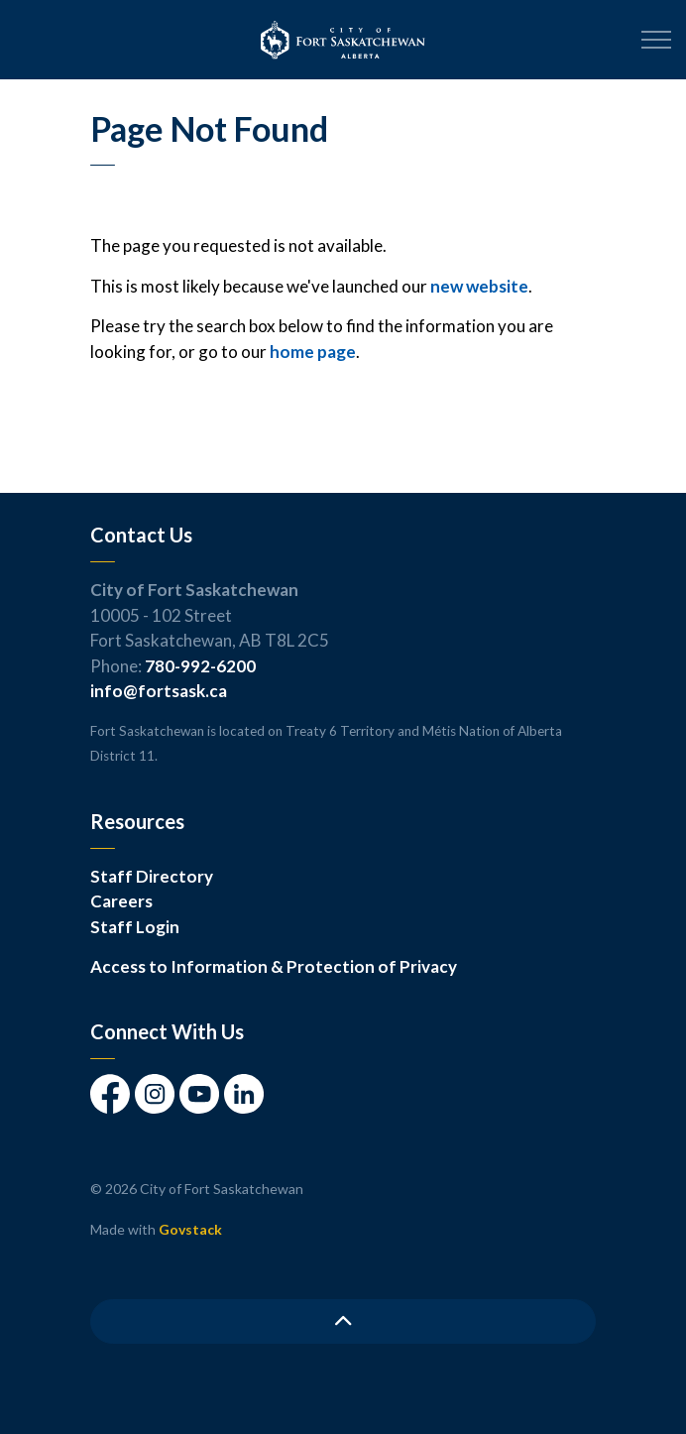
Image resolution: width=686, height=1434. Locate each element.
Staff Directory (151, 876)
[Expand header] (656, 39)
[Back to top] (343, 1321)
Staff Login (134, 926)
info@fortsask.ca (158, 690)
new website (479, 286)
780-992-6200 (200, 666)
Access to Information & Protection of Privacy (273, 966)
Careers (121, 901)
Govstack (190, 1229)
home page (313, 351)
